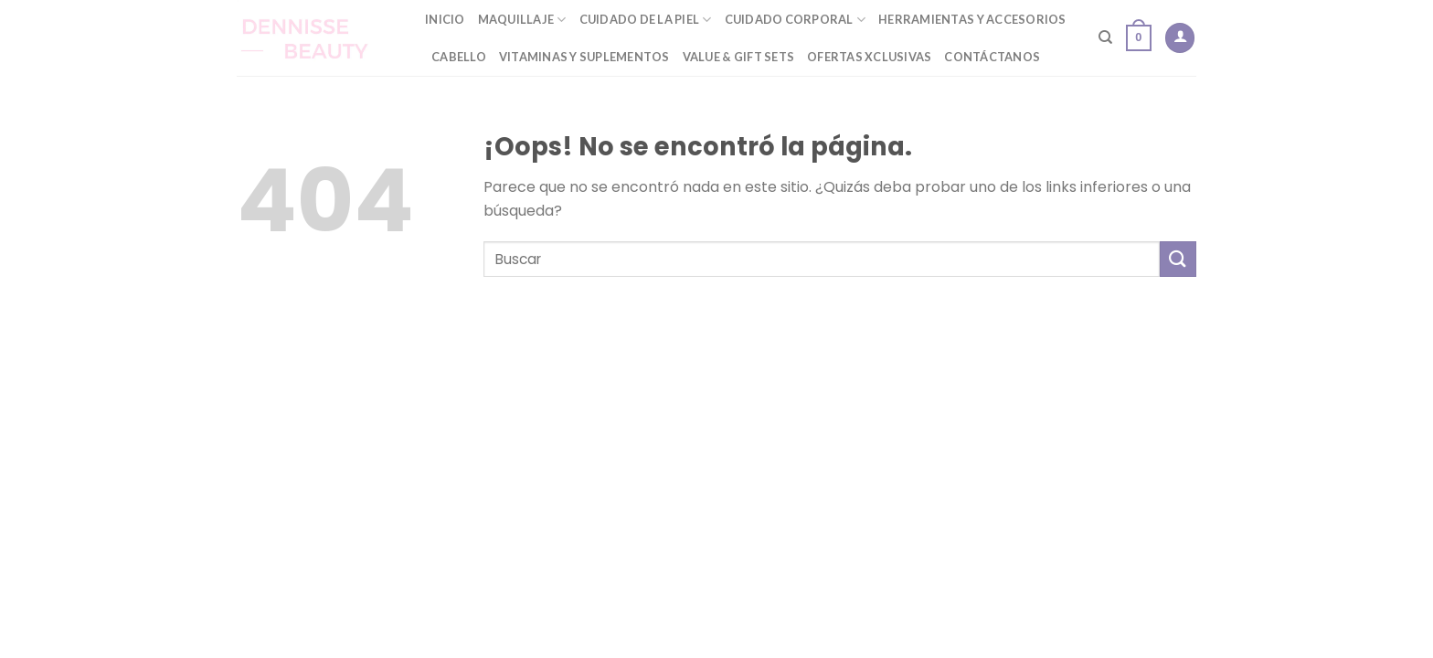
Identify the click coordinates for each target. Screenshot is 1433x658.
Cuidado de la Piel (645, 19)
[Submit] (1178, 259)
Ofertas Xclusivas (869, 56)
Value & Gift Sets (738, 56)
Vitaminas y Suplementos (584, 56)
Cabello (458, 56)
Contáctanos (992, 56)
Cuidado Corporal (795, 19)
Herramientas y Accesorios (972, 19)
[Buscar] (1105, 37)
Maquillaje (522, 19)
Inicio (445, 19)
